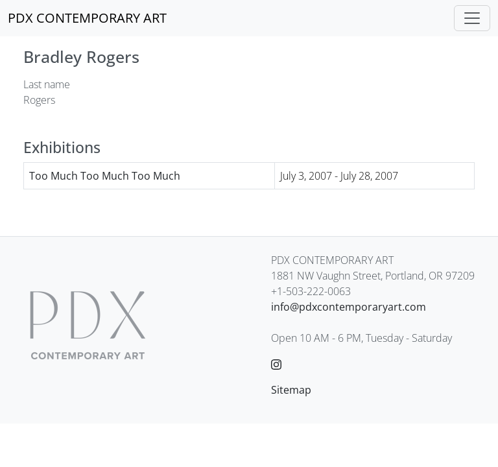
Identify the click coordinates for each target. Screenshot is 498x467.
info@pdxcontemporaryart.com (348, 307)
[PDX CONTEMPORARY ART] (87, 18)
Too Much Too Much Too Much (104, 176)
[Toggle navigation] (472, 18)
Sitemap (291, 390)
